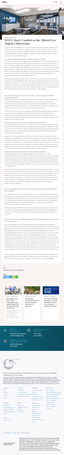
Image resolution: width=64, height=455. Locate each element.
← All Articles (7, 6)
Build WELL (50, 258)
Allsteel (20, 47)
